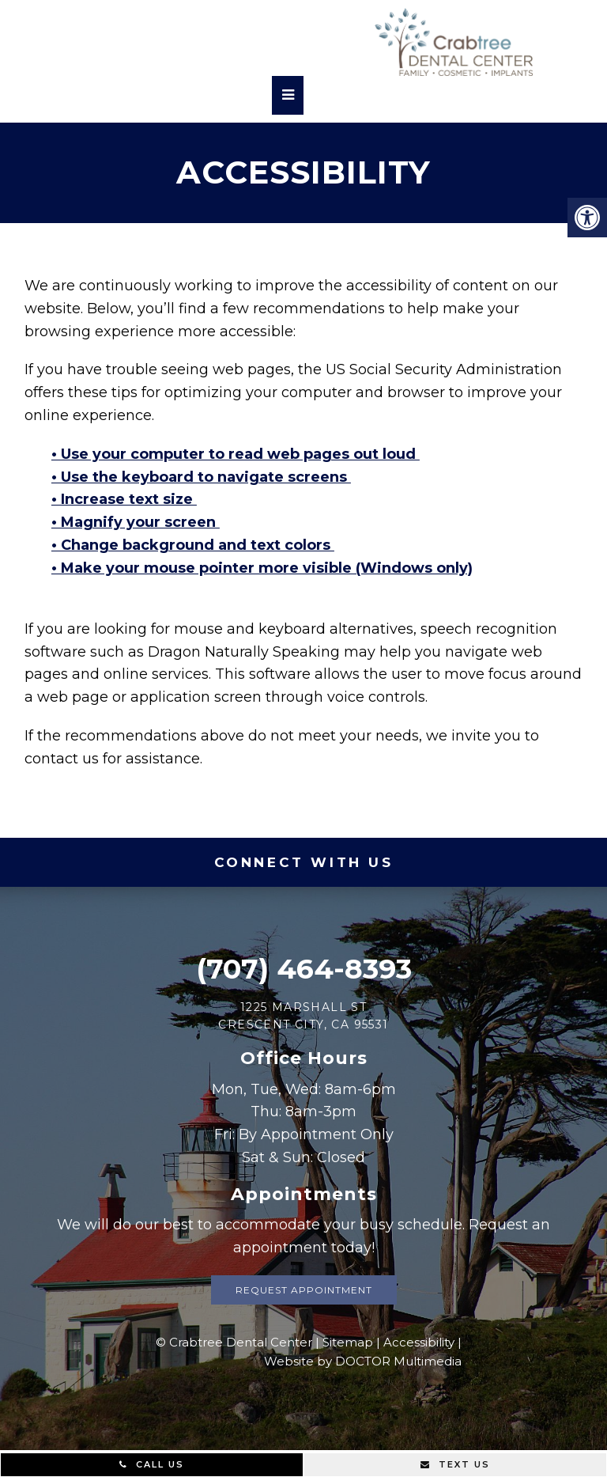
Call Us (151, 1464)
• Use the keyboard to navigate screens (201, 477)
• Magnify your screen (135, 522)
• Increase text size (124, 499)
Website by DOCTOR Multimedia (363, 1361)
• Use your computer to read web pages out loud (235, 454)
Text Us (455, 1464)
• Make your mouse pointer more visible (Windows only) (262, 568)
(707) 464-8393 (304, 969)
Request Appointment (304, 1290)
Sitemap (347, 1342)
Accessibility (418, 1342)
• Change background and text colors (192, 545)
